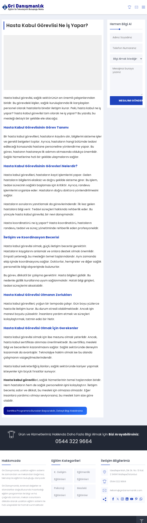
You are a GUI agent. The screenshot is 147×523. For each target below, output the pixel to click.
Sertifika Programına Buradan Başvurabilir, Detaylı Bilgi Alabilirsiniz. (45, 410)
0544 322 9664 (73, 441)
